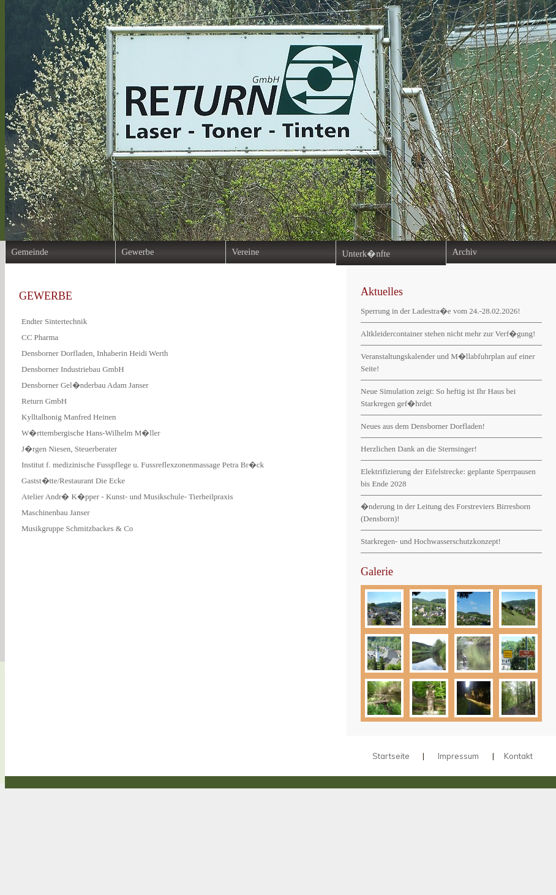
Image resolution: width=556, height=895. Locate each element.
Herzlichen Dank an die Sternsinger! (419, 448)
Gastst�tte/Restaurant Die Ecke (73, 480)
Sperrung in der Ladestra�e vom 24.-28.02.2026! (440, 310)
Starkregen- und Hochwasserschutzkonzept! (431, 541)
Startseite (391, 756)
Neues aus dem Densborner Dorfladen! (423, 426)
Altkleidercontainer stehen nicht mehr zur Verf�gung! (448, 333)
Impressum (458, 756)
